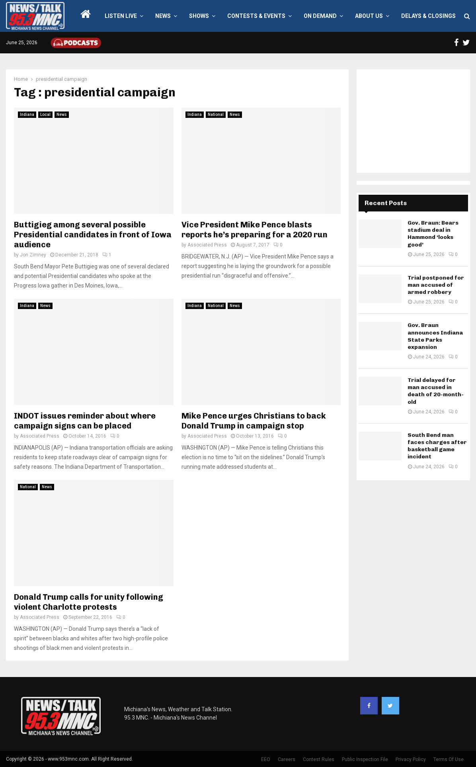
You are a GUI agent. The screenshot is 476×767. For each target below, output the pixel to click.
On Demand (320, 16)
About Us (369, 16)
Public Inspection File (365, 759)
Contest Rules (318, 759)
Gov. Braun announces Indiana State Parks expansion (435, 336)
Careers (286, 759)
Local (45, 114)
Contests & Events (256, 16)
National (216, 114)
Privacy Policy (411, 759)
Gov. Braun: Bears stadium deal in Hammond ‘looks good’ (433, 233)
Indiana (27, 114)
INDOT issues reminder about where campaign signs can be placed (85, 420)
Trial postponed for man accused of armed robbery (436, 284)
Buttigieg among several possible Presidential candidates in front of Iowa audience (93, 234)
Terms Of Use (448, 759)
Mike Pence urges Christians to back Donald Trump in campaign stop (253, 420)
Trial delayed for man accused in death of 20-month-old (436, 391)
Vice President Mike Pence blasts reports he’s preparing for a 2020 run (254, 229)
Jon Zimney (33, 255)
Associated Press (207, 245)
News (163, 16)
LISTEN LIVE (121, 16)
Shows (199, 16)
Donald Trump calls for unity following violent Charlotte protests (88, 602)
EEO (265, 759)
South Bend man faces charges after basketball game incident (437, 446)
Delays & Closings (428, 16)
